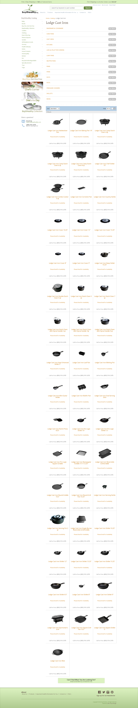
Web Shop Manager (112, 703)
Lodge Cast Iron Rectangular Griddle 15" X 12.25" (81, 463)
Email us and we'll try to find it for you (81, 680)
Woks (49, 99)
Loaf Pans (50, 55)
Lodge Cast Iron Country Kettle (105, 197)
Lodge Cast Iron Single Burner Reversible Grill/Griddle (81, 529)
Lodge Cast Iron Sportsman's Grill (58, 628)
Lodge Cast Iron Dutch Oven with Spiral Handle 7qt (81, 330)
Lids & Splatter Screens (55, 50)
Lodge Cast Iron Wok (57, 661)
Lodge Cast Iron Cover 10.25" (58, 230)
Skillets (50, 93)
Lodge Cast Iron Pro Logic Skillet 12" (105, 429)
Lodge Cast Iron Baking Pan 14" (81, 131)
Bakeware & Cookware (55, 28)
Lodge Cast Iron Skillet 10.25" (104, 528)
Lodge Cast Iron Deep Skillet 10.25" (105, 264)
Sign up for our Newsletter (106, 695)
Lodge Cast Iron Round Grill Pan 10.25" (81, 496)
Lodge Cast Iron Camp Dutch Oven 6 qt (58, 164)
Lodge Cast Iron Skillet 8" (81, 595)
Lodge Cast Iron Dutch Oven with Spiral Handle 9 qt (105, 330)
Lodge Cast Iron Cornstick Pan (81, 197)
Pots (48, 77)
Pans (48, 66)
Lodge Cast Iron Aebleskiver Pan (57, 131)
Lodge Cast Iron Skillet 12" (57, 561)
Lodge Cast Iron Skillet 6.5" (57, 595)
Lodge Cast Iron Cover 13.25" (105, 230)
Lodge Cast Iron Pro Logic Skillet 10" (81, 429)
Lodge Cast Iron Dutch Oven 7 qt (104, 297)
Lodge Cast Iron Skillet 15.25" (104, 561)
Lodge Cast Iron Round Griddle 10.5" (57, 496)
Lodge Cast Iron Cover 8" (57, 263)
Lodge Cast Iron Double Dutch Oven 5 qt (57, 297)
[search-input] (67, 8)
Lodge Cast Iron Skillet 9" (104, 595)
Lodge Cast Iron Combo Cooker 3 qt (58, 197)
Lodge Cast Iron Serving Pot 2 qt (57, 529)
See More (112, 28)
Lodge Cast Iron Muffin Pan (81, 396)
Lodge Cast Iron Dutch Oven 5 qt (81, 297)
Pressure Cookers (53, 88)
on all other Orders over (102, 2)
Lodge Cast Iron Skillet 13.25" (81, 561)
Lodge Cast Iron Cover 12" (81, 230)
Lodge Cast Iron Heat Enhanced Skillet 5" (58, 363)
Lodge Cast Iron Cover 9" (81, 263)
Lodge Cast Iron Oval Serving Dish (105, 396)
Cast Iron (50, 39)
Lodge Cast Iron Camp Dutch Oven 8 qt (81, 164)
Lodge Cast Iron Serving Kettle (104, 495)
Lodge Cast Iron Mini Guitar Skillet (57, 396)
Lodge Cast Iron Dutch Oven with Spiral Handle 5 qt (57, 330)
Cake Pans (50, 34)
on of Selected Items (36, 2)
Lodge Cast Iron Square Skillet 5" (104, 628)
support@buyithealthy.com (33, 122)
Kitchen (49, 45)
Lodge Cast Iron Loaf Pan (81, 363)
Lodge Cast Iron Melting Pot (105, 363)
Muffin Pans (51, 61)
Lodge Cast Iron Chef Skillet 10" (104, 164)
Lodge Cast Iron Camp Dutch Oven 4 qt (105, 131)
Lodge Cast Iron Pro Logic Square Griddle (58, 463)
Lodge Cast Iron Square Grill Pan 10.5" (81, 628)
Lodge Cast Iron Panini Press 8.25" (58, 429)
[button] (71, 8)
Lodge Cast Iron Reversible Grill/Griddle (104, 463)
